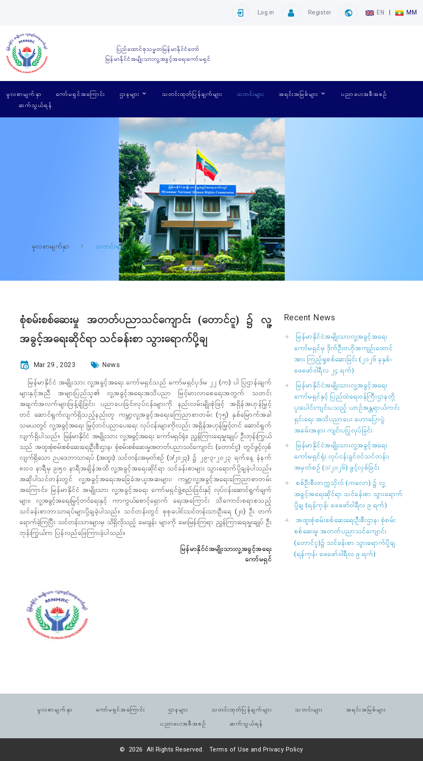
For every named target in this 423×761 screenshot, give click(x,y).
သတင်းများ (250, 93)
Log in (266, 12)
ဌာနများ (129, 93)
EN (376, 12)
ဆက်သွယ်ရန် (35, 104)
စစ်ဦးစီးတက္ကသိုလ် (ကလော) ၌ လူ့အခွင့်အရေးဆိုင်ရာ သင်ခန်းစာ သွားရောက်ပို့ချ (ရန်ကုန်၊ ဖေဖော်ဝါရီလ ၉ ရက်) (348, 493)
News (111, 365)
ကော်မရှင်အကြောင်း (80, 93)
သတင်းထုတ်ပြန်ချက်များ (192, 93)
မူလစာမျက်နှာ (24, 93)
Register (320, 12)
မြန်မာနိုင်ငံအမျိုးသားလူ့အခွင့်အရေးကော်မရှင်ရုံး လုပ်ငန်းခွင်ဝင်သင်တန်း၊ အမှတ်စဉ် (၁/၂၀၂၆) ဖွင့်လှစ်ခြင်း (341, 456)
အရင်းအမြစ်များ (298, 93)
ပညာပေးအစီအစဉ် (364, 93)
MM (406, 12)
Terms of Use (229, 749)
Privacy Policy (283, 749)
